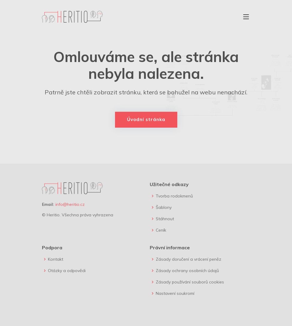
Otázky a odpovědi (67, 270)
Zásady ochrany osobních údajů (187, 270)
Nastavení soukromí (175, 293)
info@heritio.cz (70, 204)
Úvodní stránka (146, 119)
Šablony (164, 207)
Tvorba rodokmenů (174, 196)
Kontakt (55, 259)
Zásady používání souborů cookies (190, 282)
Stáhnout (165, 219)
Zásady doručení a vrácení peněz (188, 259)
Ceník (161, 230)
